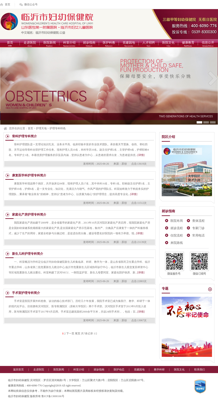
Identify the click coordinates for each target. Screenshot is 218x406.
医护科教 (109, 44)
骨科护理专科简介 (24, 136)
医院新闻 (49, 44)
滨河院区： (171, 178)
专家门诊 (198, 228)
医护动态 (119, 369)
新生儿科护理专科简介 (27, 253)
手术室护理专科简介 (26, 293)
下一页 (70, 333)
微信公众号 (31, 4)
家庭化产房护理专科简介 (29, 214)
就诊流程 (176, 228)
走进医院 (30, 44)
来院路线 (176, 242)
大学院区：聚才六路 (196, 178)
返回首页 (18, 369)
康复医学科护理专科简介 (29, 175)
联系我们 (199, 369)
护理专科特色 (58, 128)
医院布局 (176, 220)
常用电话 (198, 235)
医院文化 (168, 44)
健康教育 (188, 44)
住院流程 (176, 235)
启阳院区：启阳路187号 (171, 189)
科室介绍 (69, 44)
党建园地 (129, 44)
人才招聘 (148, 44)
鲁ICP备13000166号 (52, 396)
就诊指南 (89, 44)
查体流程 (198, 220)
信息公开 (208, 44)
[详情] (141, 155)
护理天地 (41, 128)
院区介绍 (168, 137)
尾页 (77, 333)
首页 (7, 4)
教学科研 (159, 369)
